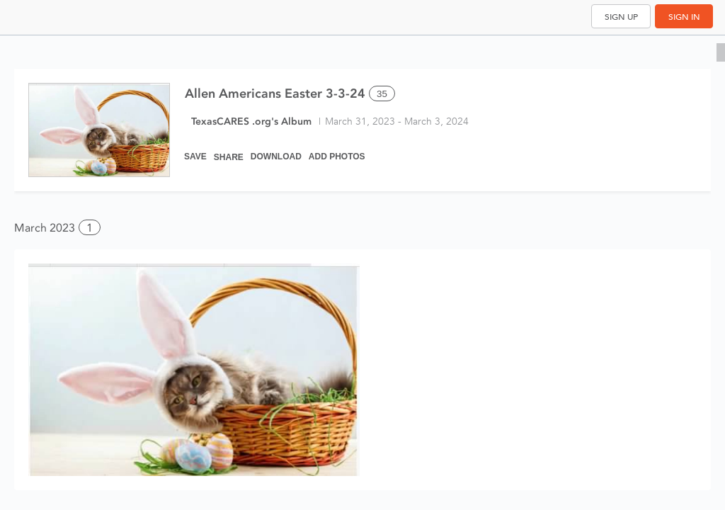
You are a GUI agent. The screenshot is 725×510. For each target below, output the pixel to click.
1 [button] (89, 227)
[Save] (195, 150)
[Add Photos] (337, 150)
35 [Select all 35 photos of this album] (382, 94)
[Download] (276, 150)
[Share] (229, 150)
